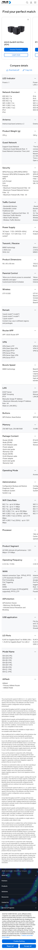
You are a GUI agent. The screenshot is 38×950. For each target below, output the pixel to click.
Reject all (10, 946)
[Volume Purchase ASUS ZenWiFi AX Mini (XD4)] (16, 49)
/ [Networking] (17, 871)
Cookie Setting (19, 941)
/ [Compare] (24, 871)
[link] (16, 55)
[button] (27, 2)
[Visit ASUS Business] (7, 871)
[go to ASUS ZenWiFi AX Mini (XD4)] (16, 30)
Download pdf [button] (12, 70)
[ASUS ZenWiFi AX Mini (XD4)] (16, 43)
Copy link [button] (27, 70)
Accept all (27, 946)
